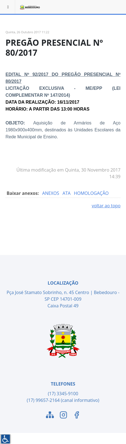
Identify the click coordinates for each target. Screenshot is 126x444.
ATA (67, 193)
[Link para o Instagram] (63, 415)
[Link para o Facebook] (77, 415)
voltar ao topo (106, 206)
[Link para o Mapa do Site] (50, 415)
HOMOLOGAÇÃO (91, 193)
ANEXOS (51, 193)
